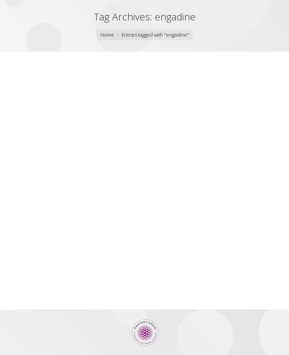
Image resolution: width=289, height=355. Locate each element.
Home (107, 34)
